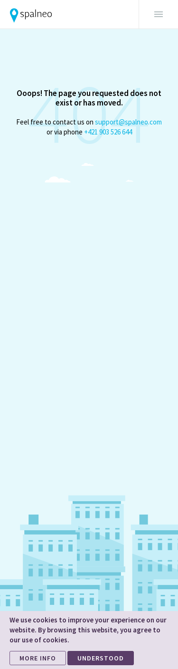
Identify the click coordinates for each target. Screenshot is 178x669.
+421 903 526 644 (108, 131)
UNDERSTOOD (100, 658)
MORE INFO (37, 658)
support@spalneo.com (128, 121)
